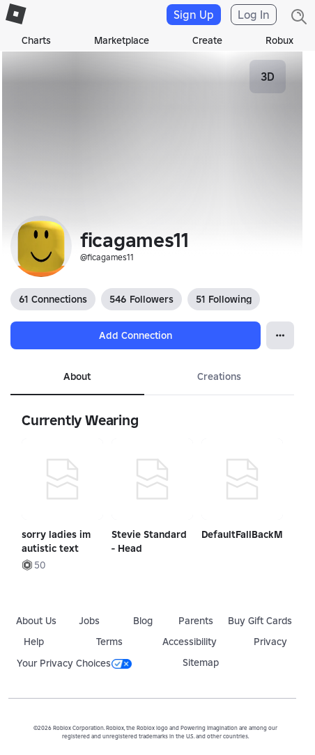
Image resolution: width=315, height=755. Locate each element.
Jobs (89, 620)
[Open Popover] (280, 335)
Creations (219, 376)
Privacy (270, 641)
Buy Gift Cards (260, 620)
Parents (195, 620)
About (77, 376)
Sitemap (201, 662)
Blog (143, 620)
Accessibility (189, 641)
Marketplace (121, 40)
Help (34, 641)
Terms (109, 641)
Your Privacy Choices (74, 663)
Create (207, 40)
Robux (279, 40)
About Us (36, 620)
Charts (36, 40)
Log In (254, 15)
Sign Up (194, 15)
